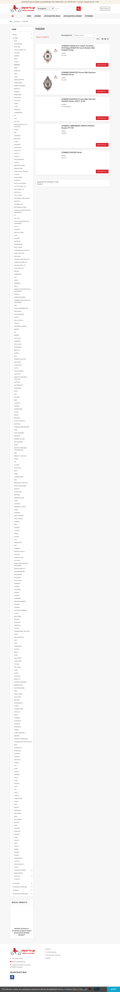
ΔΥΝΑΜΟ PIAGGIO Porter (71, 152)
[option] (22, 921)
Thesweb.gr (37, 988)
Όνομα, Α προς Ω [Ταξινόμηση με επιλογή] (79, 35)
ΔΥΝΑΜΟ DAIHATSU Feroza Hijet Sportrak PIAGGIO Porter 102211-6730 (78, 100)
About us (48, 949)
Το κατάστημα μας (50, 952)
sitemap (47, 958)
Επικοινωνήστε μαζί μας (52, 955)
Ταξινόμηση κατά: (66, 35)
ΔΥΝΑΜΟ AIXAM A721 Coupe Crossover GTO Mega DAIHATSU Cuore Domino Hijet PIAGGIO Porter (78, 48)
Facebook (12, 977)
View (97, 39)
